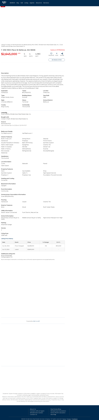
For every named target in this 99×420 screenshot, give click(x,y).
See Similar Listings (57, 59)
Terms (64, 419)
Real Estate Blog (56, 409)
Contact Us (33, 414)
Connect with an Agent (37, 411)
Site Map (53, 414)
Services (46, 3)
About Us (39, 3)
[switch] (51, 55)
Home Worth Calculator (58, 412)
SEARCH (12, 3)
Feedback (74, 419)
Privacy (69, 419)
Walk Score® (36, 321)
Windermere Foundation (58, 411)
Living (26, 3)
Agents (32, 3)
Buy (18, 3)
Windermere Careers (36, 412)
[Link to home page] (4, 3)
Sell (22, 3)
